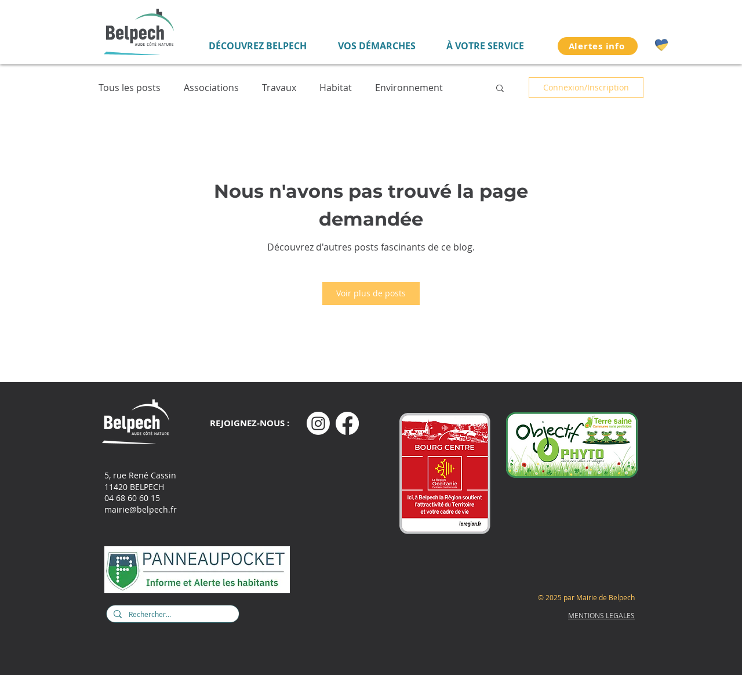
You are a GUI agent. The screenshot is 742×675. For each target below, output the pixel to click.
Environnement (409, 88)
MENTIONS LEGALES (601, 615)
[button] (499, 87)
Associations (211, 88)
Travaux (279, 88)
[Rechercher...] (171, 614)
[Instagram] (318, 423)
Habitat (335, 88)
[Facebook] (347, 423)
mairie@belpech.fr (140, 509)
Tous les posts (130, 88)
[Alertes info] (598, 46)
